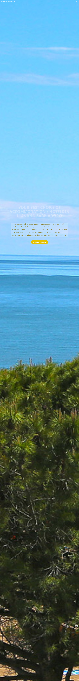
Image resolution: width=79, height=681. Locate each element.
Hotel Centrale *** (68, 2)
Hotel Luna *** (56, 2)
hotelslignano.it (8, 2)
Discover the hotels (39, 242)
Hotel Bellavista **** (44, 2)
